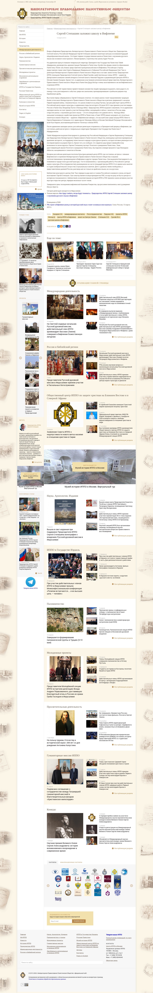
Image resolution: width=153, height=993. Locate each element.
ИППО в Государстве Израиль (30, 87)
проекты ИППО (121, 214)
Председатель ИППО (27, 946)
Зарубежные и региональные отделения (29, 82)
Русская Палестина (26, 91)
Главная (22, 31)
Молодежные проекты (27, 72)
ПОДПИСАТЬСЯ (79, 921)
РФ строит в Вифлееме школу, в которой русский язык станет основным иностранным (79, 205)
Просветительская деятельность (31, 68)
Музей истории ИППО (27, 106)
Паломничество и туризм (56, 937)
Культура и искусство (27, 102)
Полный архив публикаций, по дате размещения (118, 938)
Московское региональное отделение (28, 77)
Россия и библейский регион (29, 53)
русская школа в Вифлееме (58, 220)
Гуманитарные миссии (27, 65)
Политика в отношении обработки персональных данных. (47, 979)
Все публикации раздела (123, 337)
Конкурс (22, 117)
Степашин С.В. (103, 217)
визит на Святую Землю (87, 217)
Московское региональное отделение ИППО (56, 947)
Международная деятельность (30, 50)
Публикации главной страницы (92, 283)
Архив (39, 189)
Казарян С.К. (57, 214)
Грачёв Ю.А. (115, 217)
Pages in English (25, 113)
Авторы (79, 950)
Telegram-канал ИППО (30, 588)
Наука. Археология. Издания (29, 57)
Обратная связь (111, 960)
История (22, 38)
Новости (22, 42)
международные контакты (75, 214)
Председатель (24, 46)
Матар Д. (51, 217)
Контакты (22, 109)
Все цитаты (38, 462)
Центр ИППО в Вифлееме (66, 217)
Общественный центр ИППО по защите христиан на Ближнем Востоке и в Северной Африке (30, 96)
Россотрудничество (94, 214)
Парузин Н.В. (109, 214)
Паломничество (25, 61)
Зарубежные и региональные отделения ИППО (57, 952)
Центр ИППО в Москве (114, 946)
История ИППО (25, 943)
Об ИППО (22, 35)
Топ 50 (40, 573)
